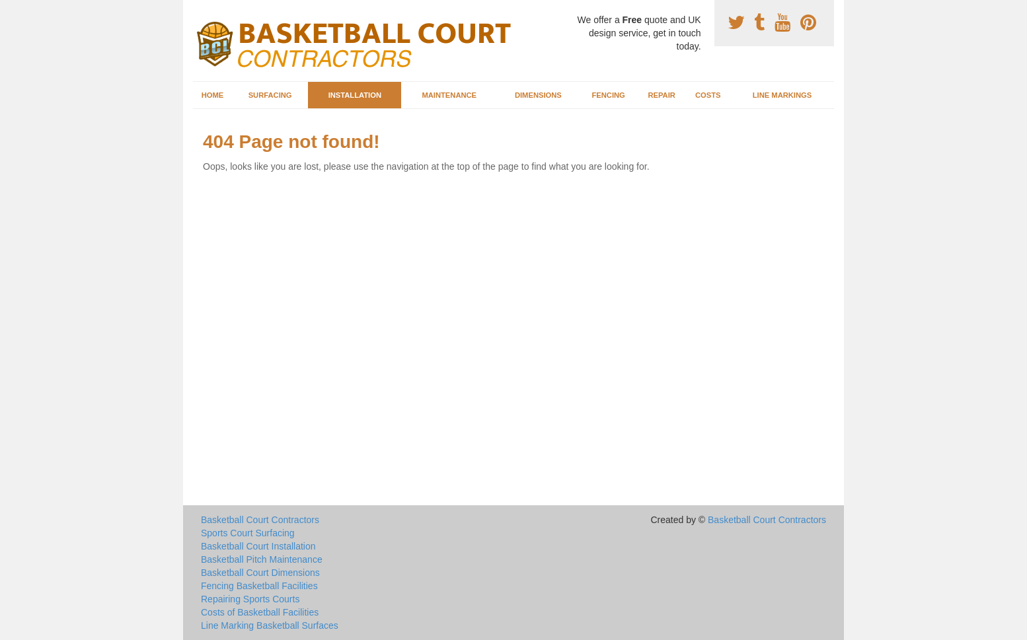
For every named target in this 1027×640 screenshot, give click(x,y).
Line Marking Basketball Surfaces (269, 625)
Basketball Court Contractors (260, 520)
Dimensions (538, 95)
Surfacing (270, 95)
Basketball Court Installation (258, 546)
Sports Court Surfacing (248, 533)
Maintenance (449, 95)
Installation (354, 95)
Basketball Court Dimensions (260, 572)
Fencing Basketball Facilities (259, 586)
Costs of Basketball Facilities (260, 612)
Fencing (608, 95)
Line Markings (782, 95)
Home (213, 95)
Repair (661, 95)
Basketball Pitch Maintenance (262, 559)
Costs (708, 95)
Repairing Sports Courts (250, 599)
